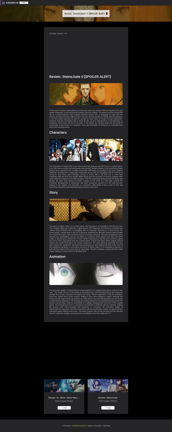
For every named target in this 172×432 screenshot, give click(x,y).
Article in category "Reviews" (64, 401)
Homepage (52, 33)
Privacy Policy (98, 425)
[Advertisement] (86, 55)
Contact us (90, 425)
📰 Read (64, 408)
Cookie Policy (106, 425)
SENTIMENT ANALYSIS (79, 425)
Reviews (60, 33)
